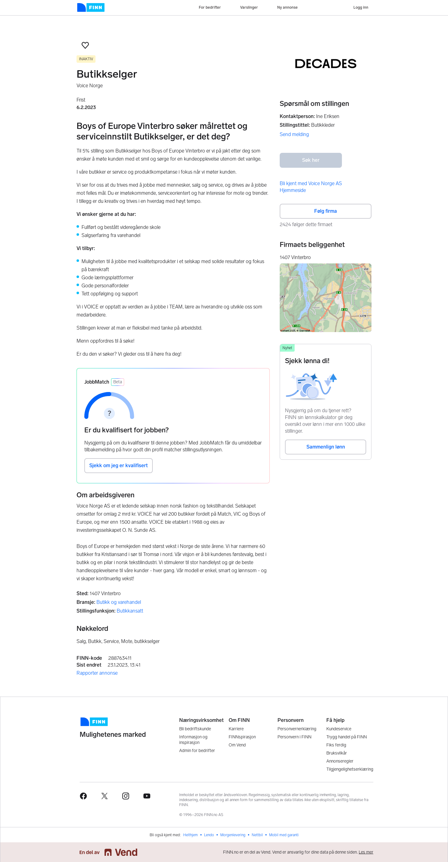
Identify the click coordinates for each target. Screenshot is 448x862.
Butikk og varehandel (118, 602)
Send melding (294, 134)
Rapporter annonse (97, 673)
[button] (85, 45)
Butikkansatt (130, 611)
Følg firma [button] (325, 211)
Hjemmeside (293, 190)
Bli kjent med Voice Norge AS (311, 183)
